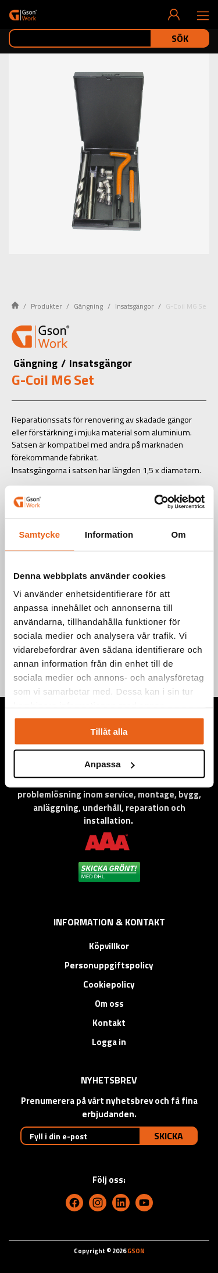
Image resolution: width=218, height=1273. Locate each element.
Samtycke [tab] (39, 534)
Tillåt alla (109, 731)
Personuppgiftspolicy (109, 965)
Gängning (88, 306)
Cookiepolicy (109, 984)
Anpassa (109, 764)
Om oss (109, 1003)
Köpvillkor (109, 946)
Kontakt (109, 1022)
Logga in (109, 1042)
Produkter (46, 306)
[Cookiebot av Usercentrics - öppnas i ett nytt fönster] (155, 502)
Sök (179, 38)
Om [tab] (178, 534)
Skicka (168, 1136)
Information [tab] (109, 534)
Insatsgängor (134, 306)
